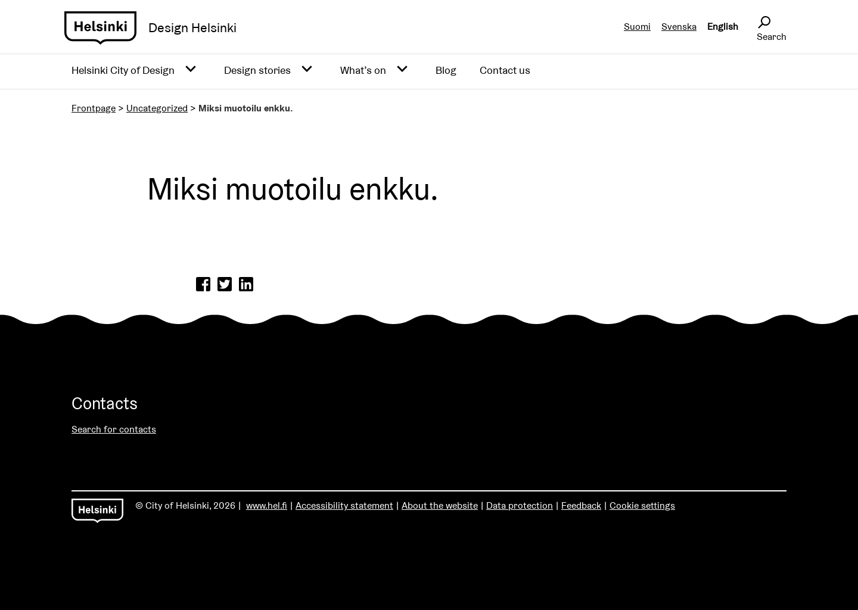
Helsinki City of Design (123, 70)
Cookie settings (642, 505)
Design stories (257, 70)
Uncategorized (157, 108)
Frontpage (94, 108)
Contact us (505, 70)
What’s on (363, 70)
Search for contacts (114, 429)
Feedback (581, 505)
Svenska (679, 26)
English (722, 26)
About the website (440, 505)
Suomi (637, 26)
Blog (446, 70)
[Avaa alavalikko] (191, 69)
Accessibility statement (344, 505)
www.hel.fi (266, 505)
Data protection (519, 505)
